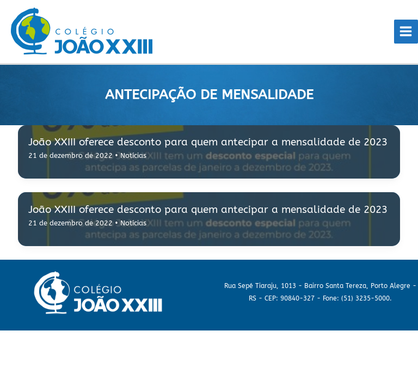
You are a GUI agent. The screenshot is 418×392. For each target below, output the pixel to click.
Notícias (133, 155)
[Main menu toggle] (406, 32)
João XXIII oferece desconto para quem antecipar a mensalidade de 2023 (208, 142)
